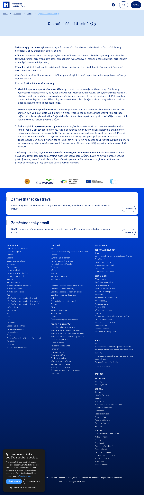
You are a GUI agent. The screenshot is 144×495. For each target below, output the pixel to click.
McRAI (83, 481)
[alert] (24, 470)
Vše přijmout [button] (14, 481)
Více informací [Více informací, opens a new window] (25, 476)
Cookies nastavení (114, 477)
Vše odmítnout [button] (32, 481)
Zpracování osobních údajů (93, 477)
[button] (24, 487)
